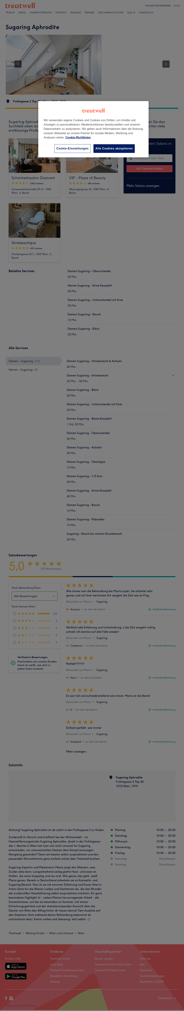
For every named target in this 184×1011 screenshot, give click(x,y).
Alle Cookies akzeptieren (114, 148)
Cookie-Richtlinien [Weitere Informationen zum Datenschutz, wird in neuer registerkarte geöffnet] (78, 137)
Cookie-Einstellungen (72, 148)
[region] (93, 129)
